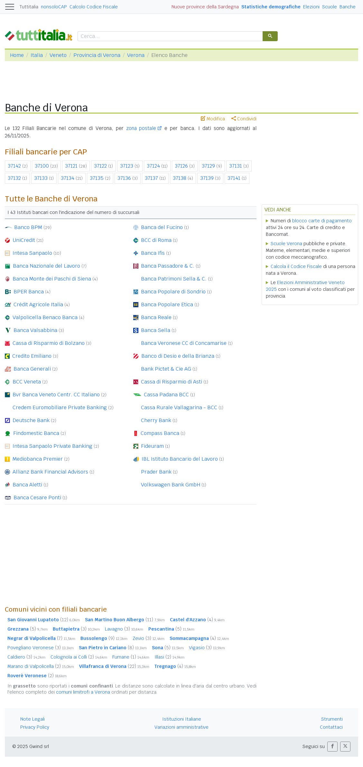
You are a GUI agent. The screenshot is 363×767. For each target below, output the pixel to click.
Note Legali (32, 719)
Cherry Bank (156, 420)
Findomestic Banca (36, 433)
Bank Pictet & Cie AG (166, 368)
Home (17, 55)
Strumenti (332, 719)
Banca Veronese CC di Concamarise (184, 343)
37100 (42, 165)
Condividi (243, 119)
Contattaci (331, 727)
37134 (67, 178)
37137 (151, 178)
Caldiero (26, 657)
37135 (97, 178)
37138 (179, 178)
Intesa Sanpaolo (32, 253)
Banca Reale (156, 317)
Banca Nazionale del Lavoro (46, 266)
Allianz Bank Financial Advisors (50, 471)
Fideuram (152, 446)
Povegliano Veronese (40, 648)
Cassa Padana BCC (166, 394)
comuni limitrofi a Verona (83, 692)
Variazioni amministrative (181, 727)
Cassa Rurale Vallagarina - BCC (179, 407)
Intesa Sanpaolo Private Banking (52, 446)
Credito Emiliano (31, 356)
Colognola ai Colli (79, 657)
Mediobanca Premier (38, 459)
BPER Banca (29, 291)
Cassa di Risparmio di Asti (171, 381)
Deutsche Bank (31, 420)
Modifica (213, 119)
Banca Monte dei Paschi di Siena (52, 278)
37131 (235, 165)
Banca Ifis (153, 253)
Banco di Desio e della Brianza (177, 356)
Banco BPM (28, 227)
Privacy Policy (34, 727)
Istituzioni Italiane (181, 719)
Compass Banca (160, 433)
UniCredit (24, 240)
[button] (332, 747)
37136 (124, 178)
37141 (234, 178)
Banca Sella (155, 330)
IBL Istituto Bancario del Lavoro (180, 459)
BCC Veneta (27, 381)
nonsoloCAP (54, 7)
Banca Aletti (27, 484)
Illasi (169, 657)
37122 (100, 165)
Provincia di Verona (96, 55)
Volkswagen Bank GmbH (170, 484)
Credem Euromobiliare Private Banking (60, 407)
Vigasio (207, 648)
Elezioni (311, 7)
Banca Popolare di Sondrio (173, 291)
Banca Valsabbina (35, 330)
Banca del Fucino (162, 227)
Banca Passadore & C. (167, 266)
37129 (208, 165)
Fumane (130, 657)
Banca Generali (32, 368)
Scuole (329, 7)
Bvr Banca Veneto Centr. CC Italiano (56, 394)
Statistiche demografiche (271, 7)
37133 (41, 178)
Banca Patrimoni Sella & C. (174, 278)
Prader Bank (156, 471)
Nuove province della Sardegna (205, 7)
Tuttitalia (29, 7)
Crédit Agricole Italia (38, 304)
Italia (37, 55)
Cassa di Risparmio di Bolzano (49, 343)
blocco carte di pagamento (322, 221)
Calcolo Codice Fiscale (94, 7)
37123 (126, 165)
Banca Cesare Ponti (37, 497)
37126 (181, 165)
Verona (135, 55)
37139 (207, 178)
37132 (14, 178)
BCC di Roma (156, 240)
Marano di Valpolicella (40, 666)
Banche (348, 7)
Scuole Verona (286, 243)
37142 (14, 165)
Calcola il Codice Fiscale (296, 266)
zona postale (141, 128)
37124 (153, 165)
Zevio (148, 638)
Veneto (58, 55)
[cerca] (169, 36)
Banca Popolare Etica (167, 304)
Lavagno (124, 629)
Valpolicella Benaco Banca (45, 317)
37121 (71, 165)
